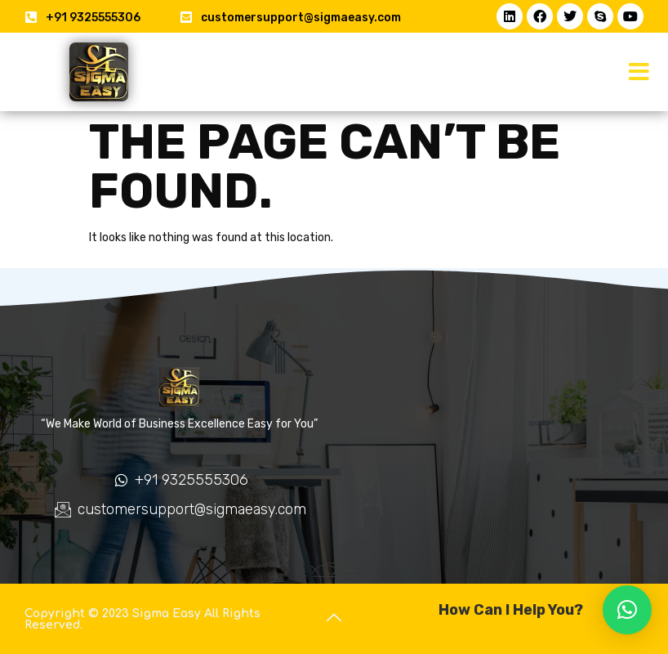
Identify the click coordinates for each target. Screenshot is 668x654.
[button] (639, 72)
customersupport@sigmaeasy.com (301, 18)
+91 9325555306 (93, 18)
